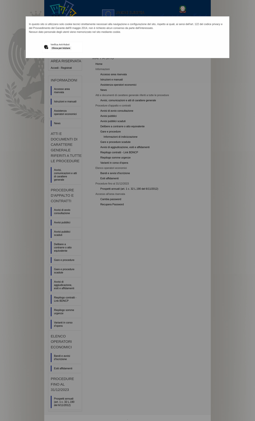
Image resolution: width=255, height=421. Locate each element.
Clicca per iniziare (61, 48)
